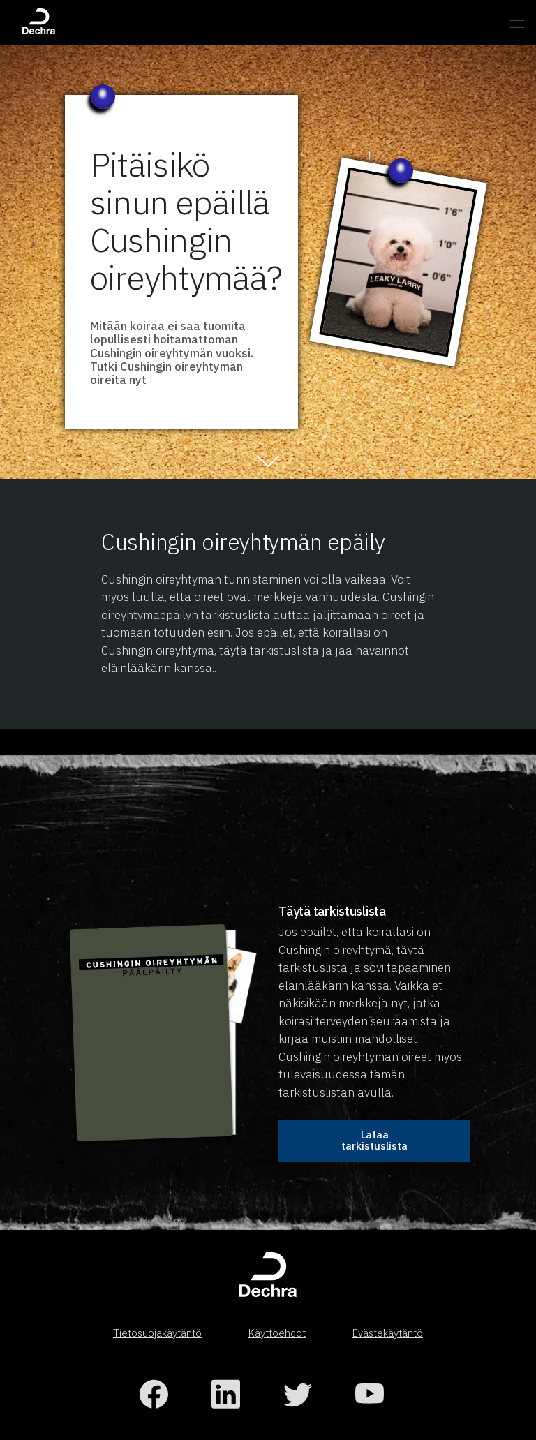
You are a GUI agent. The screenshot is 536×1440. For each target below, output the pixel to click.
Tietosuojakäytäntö (157, 1332)
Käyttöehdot (277, 1332)
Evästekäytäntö (387, 1332)
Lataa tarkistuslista (374, 1140)
